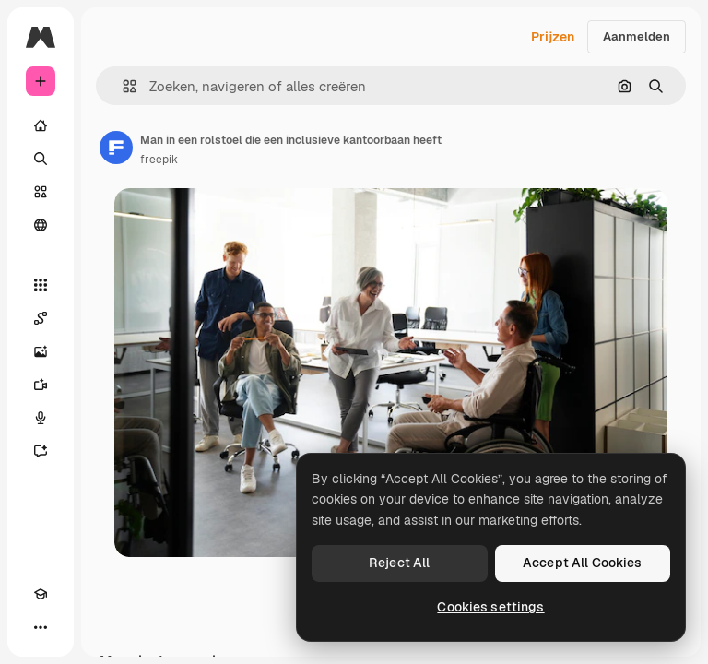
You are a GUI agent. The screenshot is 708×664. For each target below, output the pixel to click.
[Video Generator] (40, 384)
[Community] (40, 225)
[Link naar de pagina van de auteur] (116, 147)
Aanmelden (636, 36)
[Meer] (40, 627)
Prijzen (552, 37)
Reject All (399, 562)
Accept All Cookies (583, 562)
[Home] (40, 125)
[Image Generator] (40, 351)
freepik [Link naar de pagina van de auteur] (159, 159)
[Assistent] (40, 451)
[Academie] (40, 594)
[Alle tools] (40, 285)
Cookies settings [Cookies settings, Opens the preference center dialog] (490, 607)
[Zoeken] (40, 158)
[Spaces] (40, 318)
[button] (122, 86)
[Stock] (40, 192)
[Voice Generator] (40, 418)
